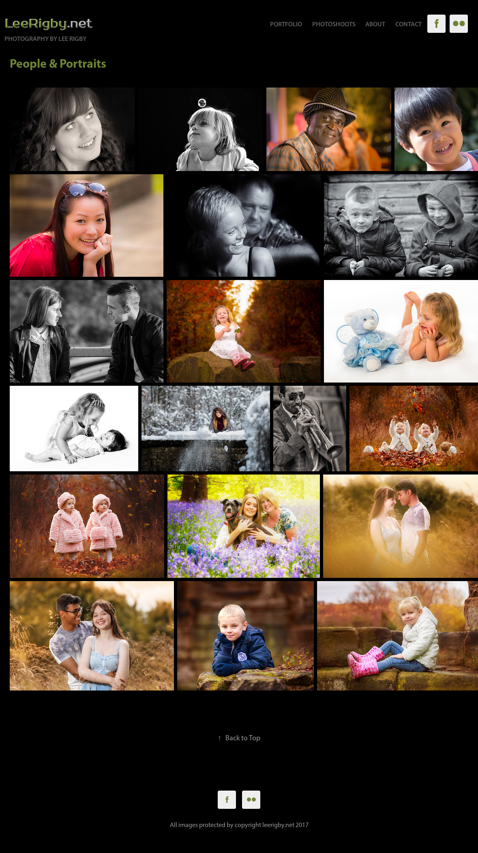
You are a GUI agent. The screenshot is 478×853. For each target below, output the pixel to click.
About (375, 24)
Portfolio (286, 24)
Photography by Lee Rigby (45, 38)
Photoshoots (334, 24)
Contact (408, 24)
